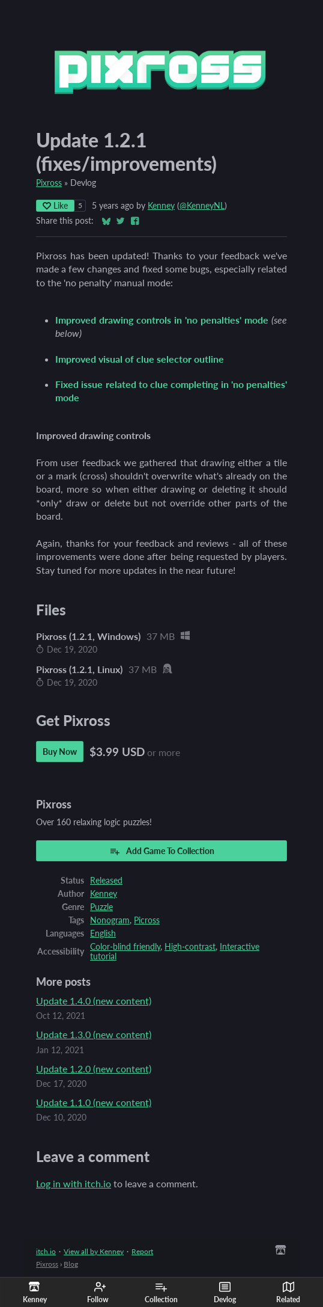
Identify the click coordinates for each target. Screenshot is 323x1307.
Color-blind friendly (125, 947)
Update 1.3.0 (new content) (93, 1034)
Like (55, 205)
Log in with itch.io (73, 1183)
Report (142, 1251)
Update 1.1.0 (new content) (93, 1102)
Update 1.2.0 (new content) (93, 1068)
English (103, 933)
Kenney (161, 206)
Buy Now (60, 751)
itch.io (46, 1251)
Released (106, 880)
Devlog (225, 1292)
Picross (147, 920)
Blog (71, 1264)
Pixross (49, 183)
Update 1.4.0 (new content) (93, 1000)
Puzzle (101, 907)
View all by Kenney (94, 1251)
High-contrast (190, 947)
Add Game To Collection (161, 851)
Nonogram (110, 920)
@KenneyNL (202, 206)
